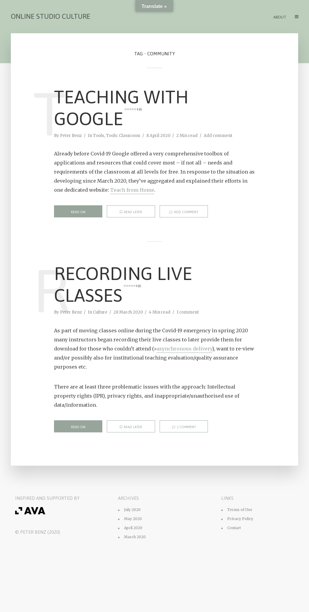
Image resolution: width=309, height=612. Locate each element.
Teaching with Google (121, 107)
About (279, 17)
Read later (131, 212)
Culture (100, 312)
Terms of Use (239, 509)
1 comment (188, 312)
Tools (98, 135)
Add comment (218, 135)
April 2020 (133, 528)
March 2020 (135, 537)
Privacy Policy (240, 518)
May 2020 (133, 518)
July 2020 (132, 509)
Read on (78, 212)
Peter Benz (71, 135)
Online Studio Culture (50, 16)
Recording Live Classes (123, 284)
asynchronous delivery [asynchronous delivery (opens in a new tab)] (184, 349)
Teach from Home (132, 190)
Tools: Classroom (123, 135)
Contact (234, 528)
